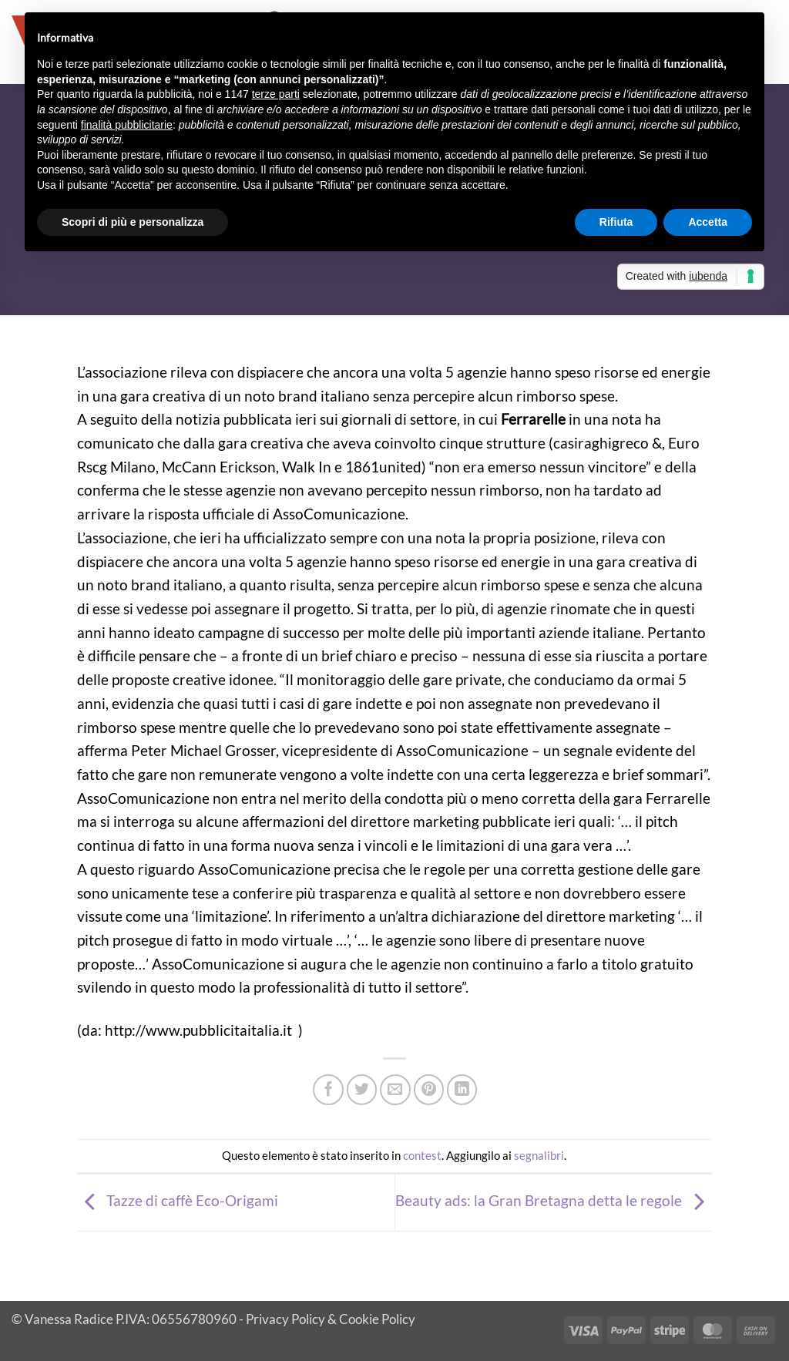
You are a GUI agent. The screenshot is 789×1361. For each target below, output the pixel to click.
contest (422, 1155)
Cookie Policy (377, 1319)
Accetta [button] (707, 222)
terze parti (276, 94)
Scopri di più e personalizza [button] (132, 222)
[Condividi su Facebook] (328, 1089)
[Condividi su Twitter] (362, 1089)
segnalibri (539, 1155)
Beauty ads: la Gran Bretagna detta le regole (553, 1200)
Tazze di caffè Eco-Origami (177, 1200)
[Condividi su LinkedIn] (462, 1089)
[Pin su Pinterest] (429, 1089)
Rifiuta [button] (616, 222)
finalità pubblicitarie (127, 125)
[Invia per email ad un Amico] (395, 1089)
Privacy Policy (285, 1319)
